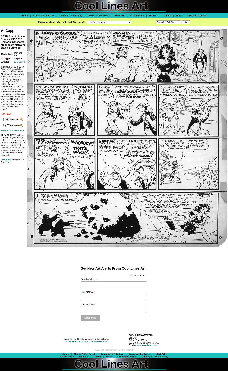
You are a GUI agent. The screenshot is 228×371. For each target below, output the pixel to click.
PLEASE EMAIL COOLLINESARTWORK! (86, 341)
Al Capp (18, 62)
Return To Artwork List (12, 130)
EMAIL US (6, 160)
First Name (88, 292)
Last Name (88, 304)
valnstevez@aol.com (145, 345)
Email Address (90, 279)
